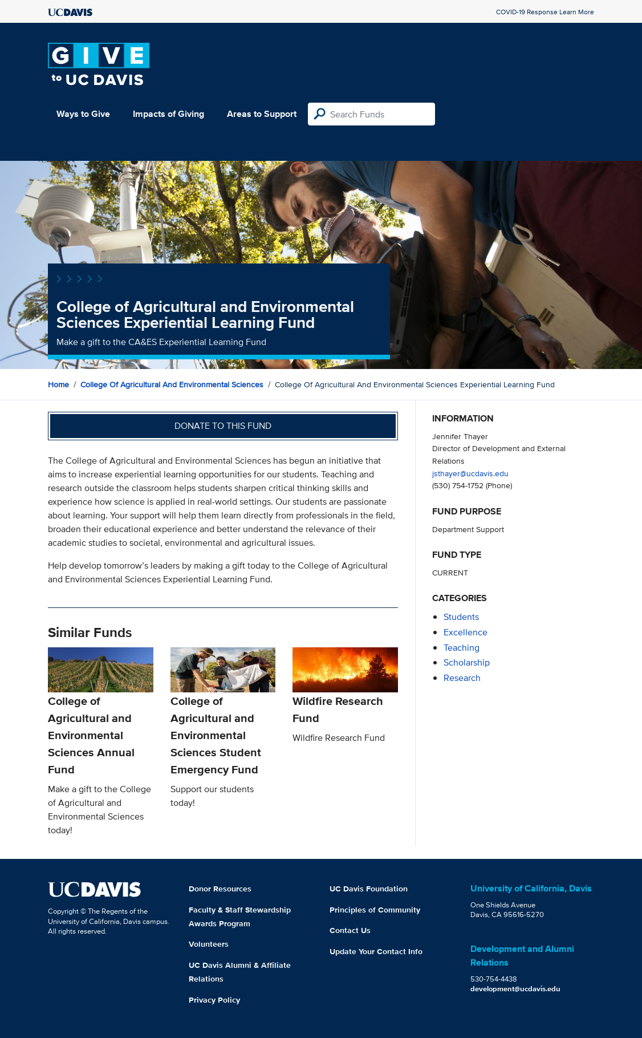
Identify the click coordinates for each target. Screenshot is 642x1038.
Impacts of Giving (168, 113)
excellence (465, 632)
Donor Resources (220, 888)
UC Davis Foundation (369, 888)
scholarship (467, 662)
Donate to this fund (222, 425)
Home (58, 384)
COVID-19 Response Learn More (545, 12)
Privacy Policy (214, 999)
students (461, 616)
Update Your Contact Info (376, 951)
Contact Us (350, 930)
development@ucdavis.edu (515, 988)
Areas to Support (261, 113)
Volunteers (209, 944)
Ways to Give (83, 113)
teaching (462, 647)
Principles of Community (375, 909)
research (462, 677)
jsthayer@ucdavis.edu (470, 473)
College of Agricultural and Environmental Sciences (171, 384)
